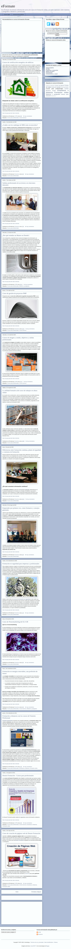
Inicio (17, 891)
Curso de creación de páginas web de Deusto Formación (21, 833)
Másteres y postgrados (24, 286)
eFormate (8, 6)
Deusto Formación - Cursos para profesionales (18, 775)
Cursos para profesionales (13, 117)
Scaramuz (17, 174)
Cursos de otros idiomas (18, 14)
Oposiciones (53, 95)
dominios (27, 873)
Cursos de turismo (65, 87)
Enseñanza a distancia (24, 768)
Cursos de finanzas (50, 85)
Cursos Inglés (7, 14)
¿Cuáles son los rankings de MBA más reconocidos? (20, 125)
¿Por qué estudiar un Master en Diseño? (15, 235)
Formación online (33, 768)
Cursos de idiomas (59, 85)
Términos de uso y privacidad (36, 942)
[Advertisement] (14, 36)
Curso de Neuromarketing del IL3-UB (15, 622)
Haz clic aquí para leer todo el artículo (10, 113)
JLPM (16, 116)
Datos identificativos (48, 942)
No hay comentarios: (27, 116)
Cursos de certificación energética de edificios (17, 62)
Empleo (54, 90)
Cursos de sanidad (55, 87)
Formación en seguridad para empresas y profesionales (20, 564)
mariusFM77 (33, 946)
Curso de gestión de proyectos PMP (14, 293)
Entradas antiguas (36, 891)
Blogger (47, 946)
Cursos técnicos (22, 117)
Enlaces (56, 942)
